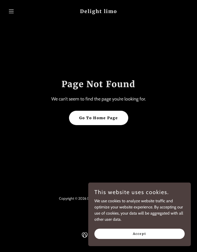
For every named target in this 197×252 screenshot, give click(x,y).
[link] (98, 11)
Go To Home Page (98, 118)
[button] (20, 11)
